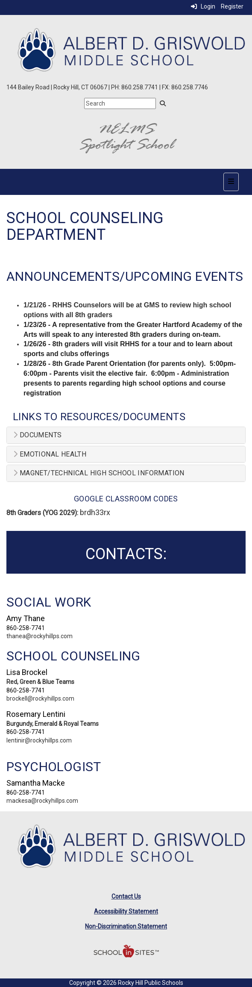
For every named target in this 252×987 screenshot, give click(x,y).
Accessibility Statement (126, 911)
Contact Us (126, 896)
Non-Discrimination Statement (126, 926)
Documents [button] (37, 435)
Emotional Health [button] (49, 454)
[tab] (126, 435)
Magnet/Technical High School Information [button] (99, 473)
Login (203, 6)
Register (232, 6)
